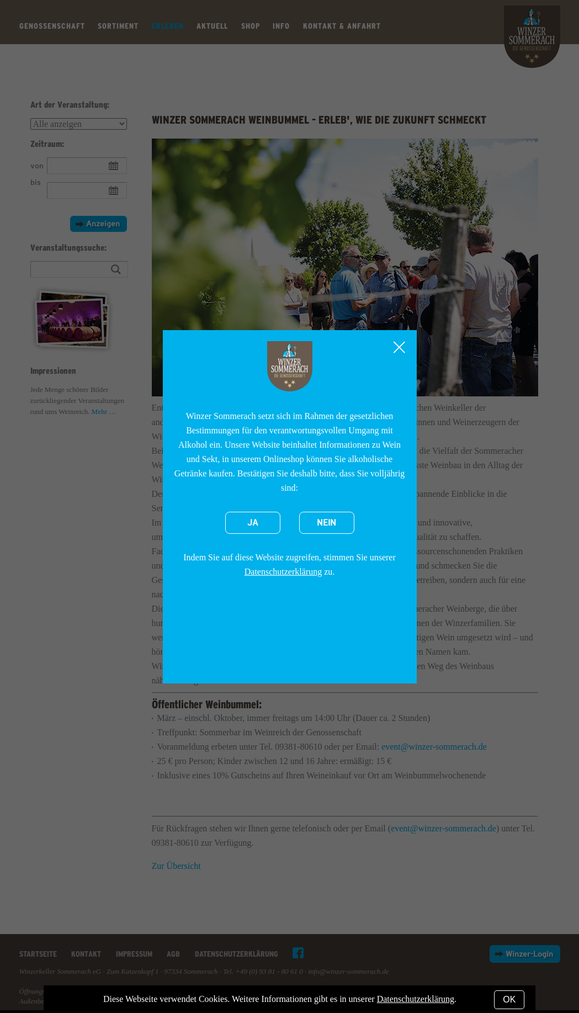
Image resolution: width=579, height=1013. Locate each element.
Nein (326, 523)
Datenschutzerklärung (283, 571)
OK (509, 999)
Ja (252, 523)
